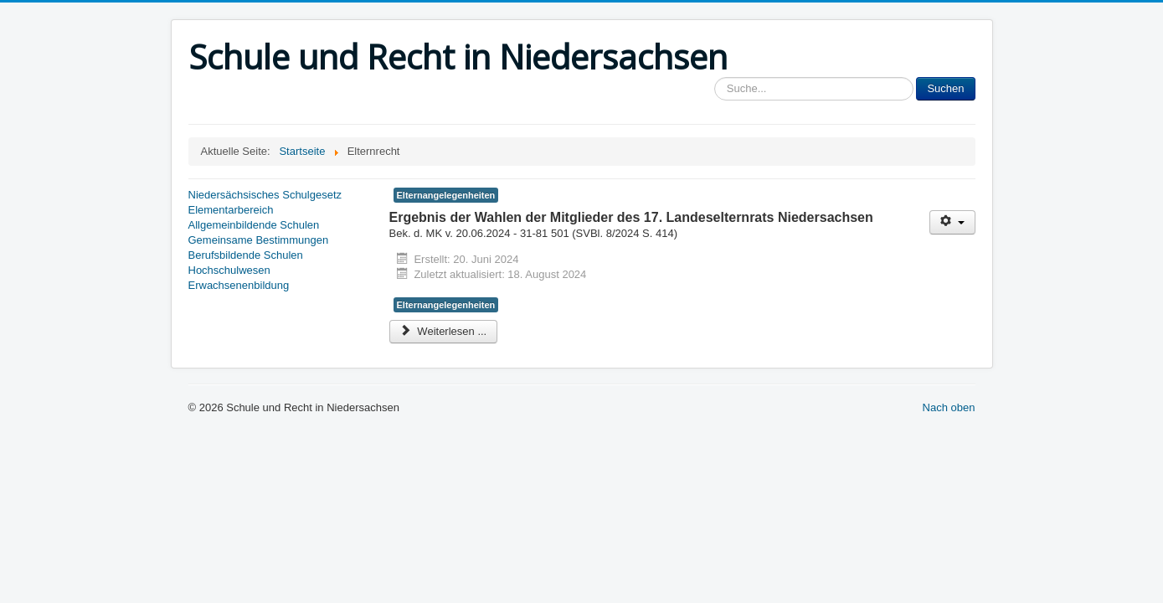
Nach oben (949, 407)
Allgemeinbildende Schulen (254, 225)
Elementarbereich (231, 210)
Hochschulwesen (229, 270)
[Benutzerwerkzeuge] (952, 222)
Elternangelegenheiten (446, 195)
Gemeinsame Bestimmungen (258, 240)
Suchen (945, 88)
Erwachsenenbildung (239, 285)
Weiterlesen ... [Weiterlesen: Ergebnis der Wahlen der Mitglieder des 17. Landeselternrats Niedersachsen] (443, 331)
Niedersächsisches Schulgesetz (265, 194)
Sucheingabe (714, 77)
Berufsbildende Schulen (245, 255)
